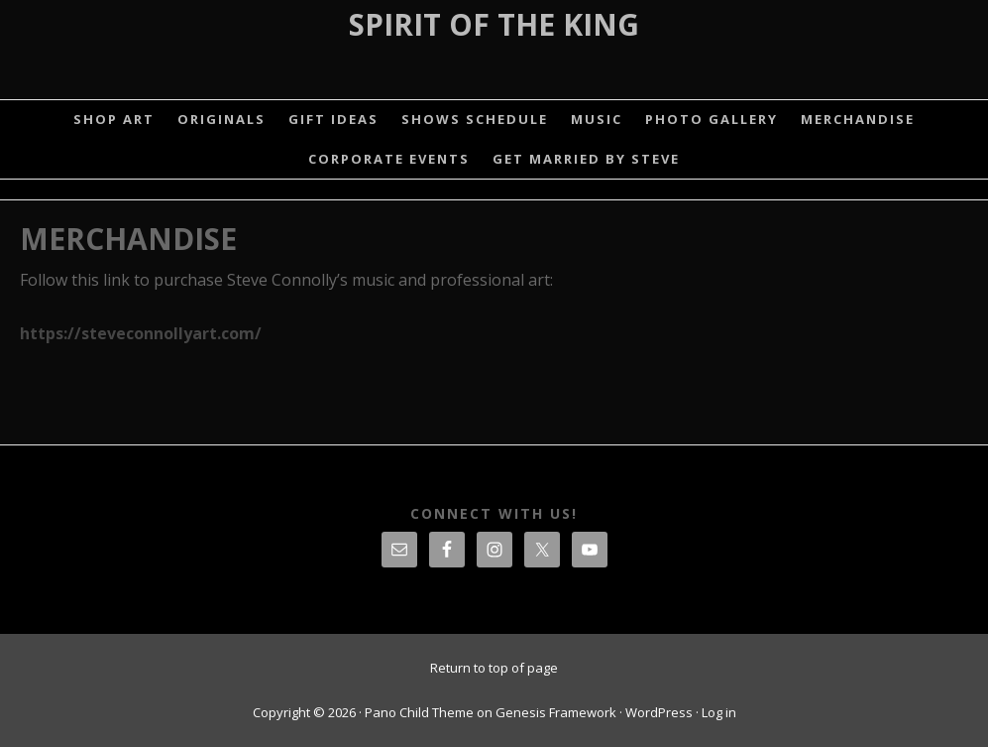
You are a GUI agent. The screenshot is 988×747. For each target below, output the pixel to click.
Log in (719, 712)
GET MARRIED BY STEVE (586, 159)
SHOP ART (114, 119)
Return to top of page (494, 668)
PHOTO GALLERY (711, 119)
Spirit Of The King (494, 24)
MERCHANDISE (858, 119)
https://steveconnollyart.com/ (141, 333)
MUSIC (596, 119)
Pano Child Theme (419, 712)
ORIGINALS (221, 119)
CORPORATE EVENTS (389, 159)
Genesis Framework (555, 712)
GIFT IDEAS (333, 119)
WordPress (659, 712)
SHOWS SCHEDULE (474, 119)
